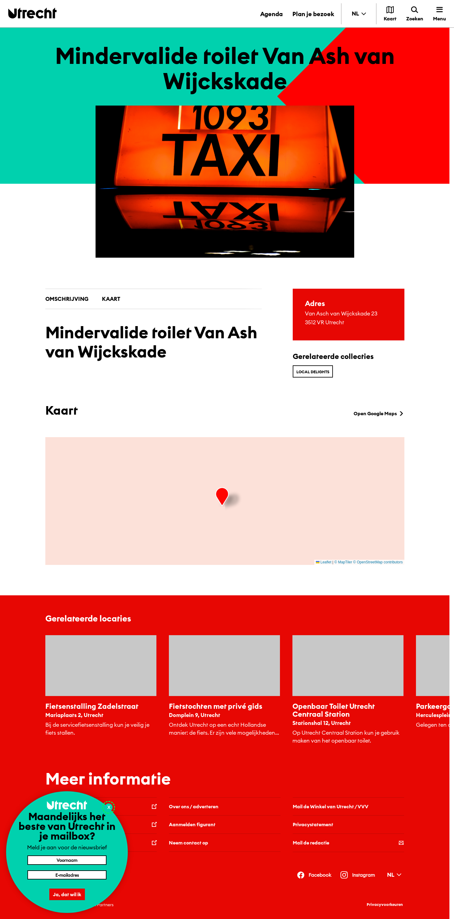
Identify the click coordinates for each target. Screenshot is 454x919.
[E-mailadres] (67, 874)
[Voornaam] (67, 860)
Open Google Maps (379, 413)
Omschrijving (67, 298)
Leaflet (323, 562)
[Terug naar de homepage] (32, 13)
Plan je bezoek (313, 14)
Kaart (111, 298)
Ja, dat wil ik (67, 894)
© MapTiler (343, 562)
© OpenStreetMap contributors (378, 562)
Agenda (271, 14)
